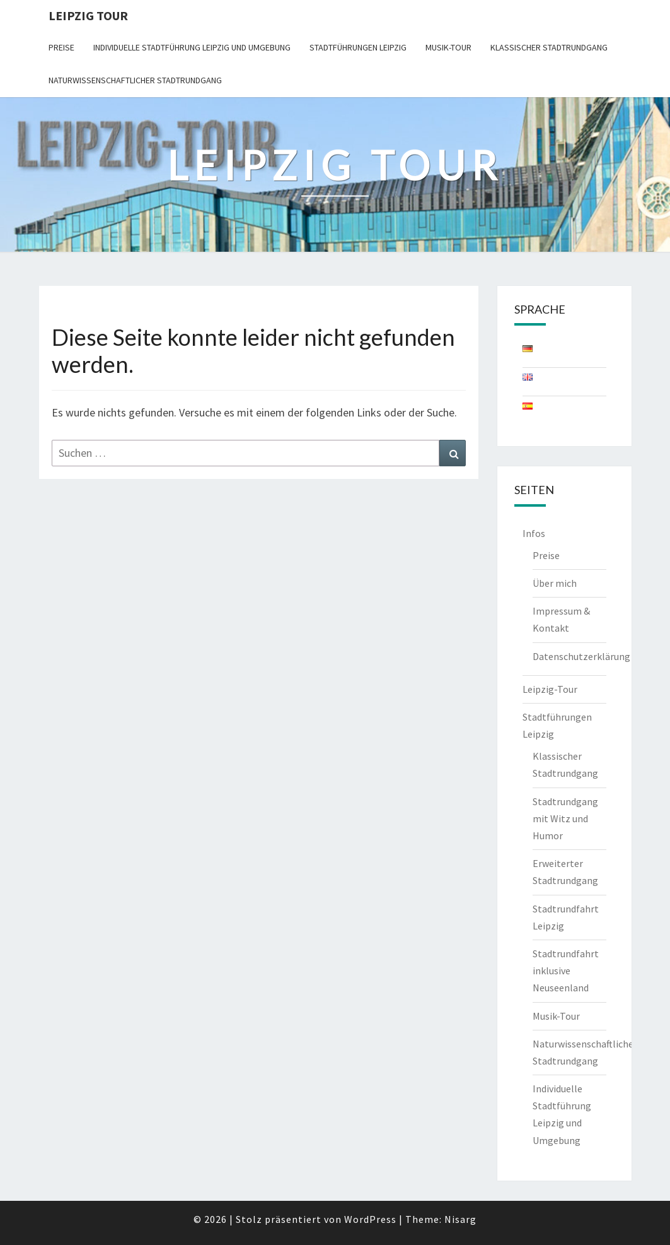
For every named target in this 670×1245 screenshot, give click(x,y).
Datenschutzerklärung (581, 656)
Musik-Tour (448, 47)
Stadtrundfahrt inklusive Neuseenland (566, 970)
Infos (534, 533)
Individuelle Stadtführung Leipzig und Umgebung (192, 47)
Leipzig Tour (88, 15)
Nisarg (460, 1219)
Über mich (555, 583)
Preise (61, 47)
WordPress (370, 1219)
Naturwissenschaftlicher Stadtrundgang (135, 80)
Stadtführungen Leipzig (358, 47)
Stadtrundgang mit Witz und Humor (565, 818)
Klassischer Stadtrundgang (549, 47)
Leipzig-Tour (550, 689)
